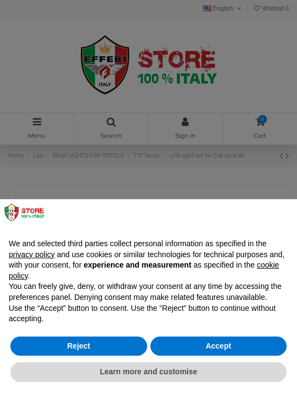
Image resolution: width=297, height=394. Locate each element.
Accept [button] (218, 345)
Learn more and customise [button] (148, 371)
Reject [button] (78, 345)
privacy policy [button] (32, 254)
